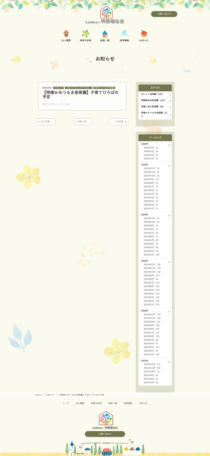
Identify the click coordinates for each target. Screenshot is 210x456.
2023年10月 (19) (152, 272)
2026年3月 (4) (151, 151)
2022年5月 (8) (151, 340)
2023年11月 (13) (152, 268)
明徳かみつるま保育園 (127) (154, 115)
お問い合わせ (164, 14)
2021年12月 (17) (152, 364)
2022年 (144, 311)
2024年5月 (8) (151, 240)
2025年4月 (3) (151, 197)
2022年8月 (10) (152, 329)
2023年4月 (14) (152, 294)
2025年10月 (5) (152, 176)
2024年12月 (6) (152, 218)
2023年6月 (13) (152, 286)
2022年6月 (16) (152, 336)
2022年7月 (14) (152, 333)
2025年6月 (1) (151, 190)
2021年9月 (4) (151, 375)
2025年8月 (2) (151, 183)
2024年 (144, 215)
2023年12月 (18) (152, 264)
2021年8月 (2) (151, 379)
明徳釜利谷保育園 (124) (153, 100)
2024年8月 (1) (151, 229)
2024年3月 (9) (151, 247)
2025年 (144, 165)
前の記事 (45, 121)
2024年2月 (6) (151, 251)
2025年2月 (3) (151, 205)
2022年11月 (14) (152, 318)
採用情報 (128, 403)
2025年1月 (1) (151, 208)
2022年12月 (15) (152, 314)
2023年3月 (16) (152, 297)
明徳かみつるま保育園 (104, 88)
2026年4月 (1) (151, 148)
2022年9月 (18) (152, 325)
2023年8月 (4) (151, 279)
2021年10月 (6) (152, 371)
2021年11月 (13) (152, 368)
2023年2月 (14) (152, 301)
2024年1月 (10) (152, 255)
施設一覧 (112, 403)
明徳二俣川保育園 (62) (152, 107)
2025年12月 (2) (152, 168)
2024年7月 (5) (151, 233)
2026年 (144, 144)
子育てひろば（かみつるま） (78, 88)
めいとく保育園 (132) (152, 94)
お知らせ (58, 88)
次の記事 (119, 121)
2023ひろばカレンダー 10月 (55, 104)
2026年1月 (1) (151, 158)
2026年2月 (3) (151, 155)
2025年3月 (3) (151, 201)
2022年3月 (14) (152, 347)
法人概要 (80, 403)
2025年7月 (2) (151, 186)
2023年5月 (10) (152, 290)
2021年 (144, 361)
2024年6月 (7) (151, 236)
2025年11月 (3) (152, 172)
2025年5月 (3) (151, 194)
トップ (66, 403)
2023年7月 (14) (152, 283)
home (38, 395)
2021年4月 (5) (151, 382)
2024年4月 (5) (151, 244)
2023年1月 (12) (152, 304)
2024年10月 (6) (152, 222)
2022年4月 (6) (151, 343)
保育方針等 (96, 403)
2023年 (144, 261)
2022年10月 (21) (152, 322)
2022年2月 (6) (151, 351)
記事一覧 (82, 121)
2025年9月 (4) (151, 179)
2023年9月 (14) (152, 275)
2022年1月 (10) (152, 354)
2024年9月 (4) (151, 225)
